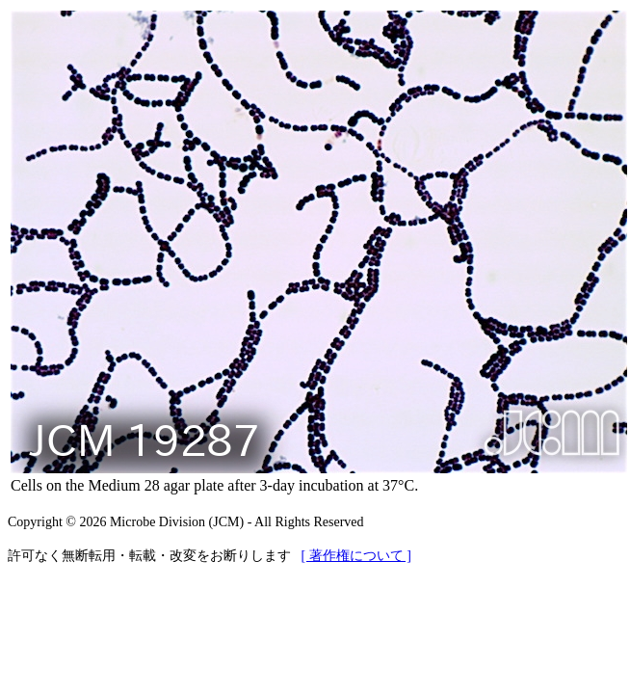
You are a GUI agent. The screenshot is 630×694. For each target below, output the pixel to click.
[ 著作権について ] (356, 555)
